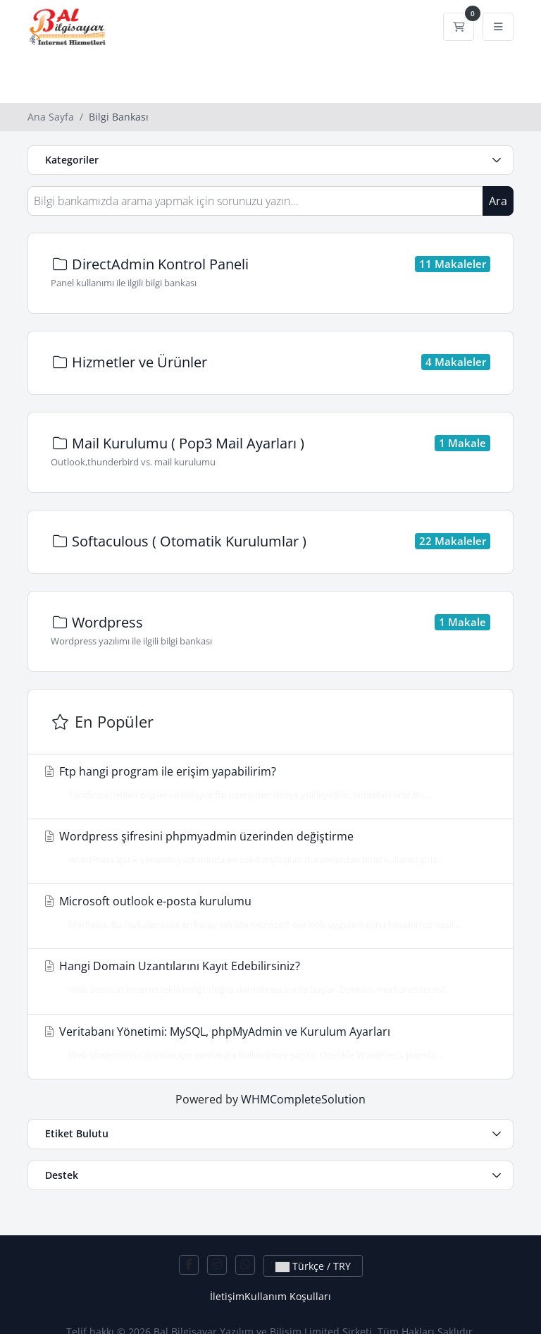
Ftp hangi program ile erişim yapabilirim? (266, 783)
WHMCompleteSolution (303, 1099)
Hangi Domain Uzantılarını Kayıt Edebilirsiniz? (266, 977)
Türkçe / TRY (313, 1266)
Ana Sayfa (50, 116)
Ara (498, 201)
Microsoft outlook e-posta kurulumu (266, 912)
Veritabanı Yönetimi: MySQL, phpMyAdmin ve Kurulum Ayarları (266, 1043)
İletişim (227, 1296)
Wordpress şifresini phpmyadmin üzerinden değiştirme (266, 847)
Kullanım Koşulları (287, 1296)
